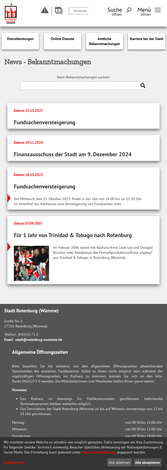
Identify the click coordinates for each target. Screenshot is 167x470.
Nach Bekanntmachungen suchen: (83, 77)
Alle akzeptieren (147, 462)
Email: (9, 339)
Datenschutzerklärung (99, 452)
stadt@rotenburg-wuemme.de (38, 339)
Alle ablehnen (119, 462)
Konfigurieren (14, 462)
